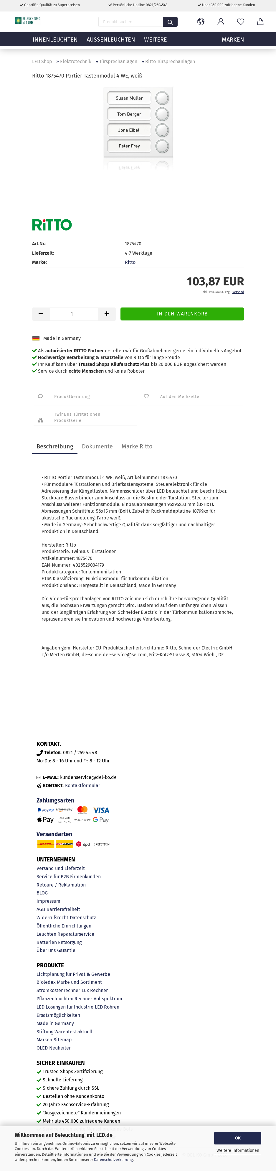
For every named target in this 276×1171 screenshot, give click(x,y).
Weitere (155, 42)
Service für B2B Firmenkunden (69, 876)
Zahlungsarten (55, 800)
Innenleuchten (55, 42)
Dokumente (97, 446)
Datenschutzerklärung (113, 1159)
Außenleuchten (111, 42)
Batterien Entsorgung (59, 942)
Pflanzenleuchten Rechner (64, 998)
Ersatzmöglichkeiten (58, 1015)
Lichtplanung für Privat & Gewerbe (73, 974)
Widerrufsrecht (52, 917)
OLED (42, 1048)
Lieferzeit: (43, 253)
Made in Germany (55, 1023)
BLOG (42, 893)
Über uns (46, 950)
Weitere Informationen (237, 1150)
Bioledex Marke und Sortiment (69, 982)
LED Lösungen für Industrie (65, 1007)
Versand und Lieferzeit (61, 868)
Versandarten (54, 834)
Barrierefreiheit (63, 909)
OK (238, 1138)
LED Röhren (107, 1007)
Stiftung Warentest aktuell (64, 1032)
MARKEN (233, 42)
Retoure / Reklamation (61, 885)
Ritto (130, 262)
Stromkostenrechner (58, 990)
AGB (41, 909)
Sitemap (63, 1039)
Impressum (48, 901)
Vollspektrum (108, 998)
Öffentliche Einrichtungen (64, 926)
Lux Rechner (95, 990)
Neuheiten (60, 1048)
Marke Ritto (137, 446)
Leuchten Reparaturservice (65, 934)
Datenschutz (83, 917)
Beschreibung (55, 446)
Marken (44, 1039)
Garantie (66, 950)
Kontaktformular (82, 785)
